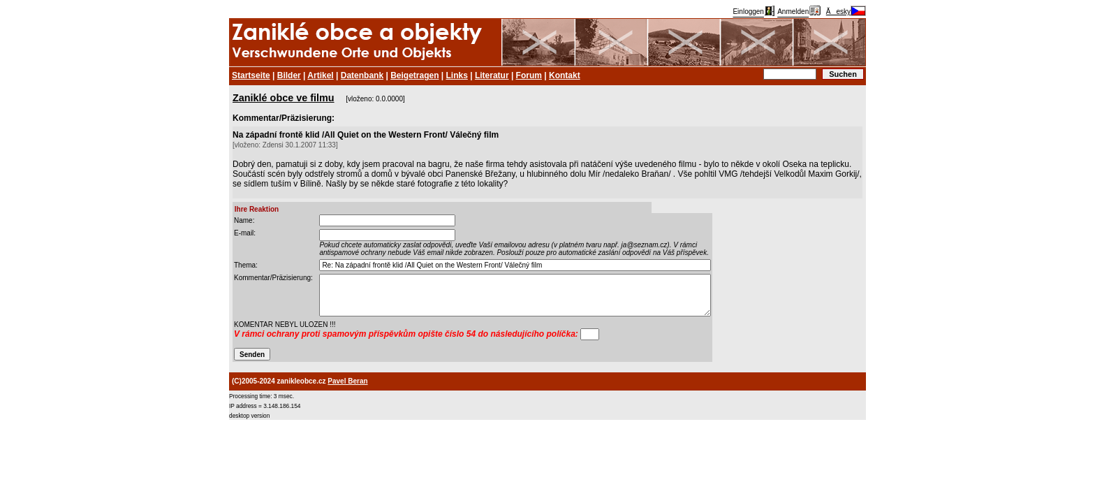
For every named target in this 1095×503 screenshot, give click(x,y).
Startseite (251, 75)
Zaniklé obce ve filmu (284, 97)
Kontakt (564, 75)
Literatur (492, 75)
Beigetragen (414, 75)
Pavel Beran (347, 381)
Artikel (320, 75)
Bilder (289, 75)
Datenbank (362, 75)
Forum (529, 75)
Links (457, 75)
